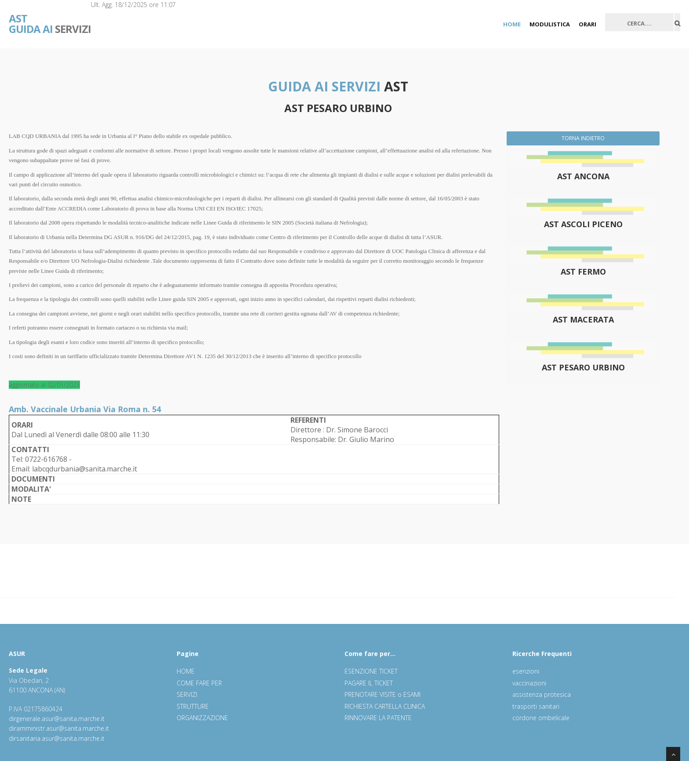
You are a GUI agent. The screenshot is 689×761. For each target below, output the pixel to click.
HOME (512, 24)
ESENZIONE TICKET (371, 671)
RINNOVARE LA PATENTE (378, 718)
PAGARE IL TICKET (368, 683)
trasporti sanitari (535, 706)
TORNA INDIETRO (583, 138)
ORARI (587, 24)
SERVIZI (50, 17)
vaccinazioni (529, 683)
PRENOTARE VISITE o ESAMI (382, 694)
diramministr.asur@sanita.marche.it (59, 728)
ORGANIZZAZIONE (202, 718)
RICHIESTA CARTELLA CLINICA (384, 706)
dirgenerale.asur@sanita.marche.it (57, 718)
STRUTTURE (193, 706)
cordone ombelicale (540, 718)
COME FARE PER (199, 683)
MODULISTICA (549, 24)
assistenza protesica (541, 694)
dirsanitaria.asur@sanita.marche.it (57, 738)
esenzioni (525, 671)
